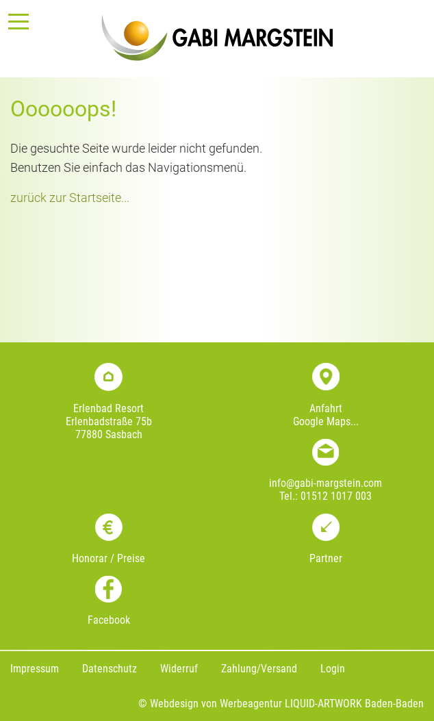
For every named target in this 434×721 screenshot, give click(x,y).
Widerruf (179, 668)
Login (332, 668)
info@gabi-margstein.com (325, 483)
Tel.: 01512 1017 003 (325, 496)
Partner (325, 558)
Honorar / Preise (108, 558)
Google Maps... (326, 421)
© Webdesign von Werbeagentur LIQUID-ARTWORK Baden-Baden (281, 703)
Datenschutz (109, 668)
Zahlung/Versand (259, 668)
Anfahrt (325, 408)
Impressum (34, 668)
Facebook (109, 620)
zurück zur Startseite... (69, 198)
